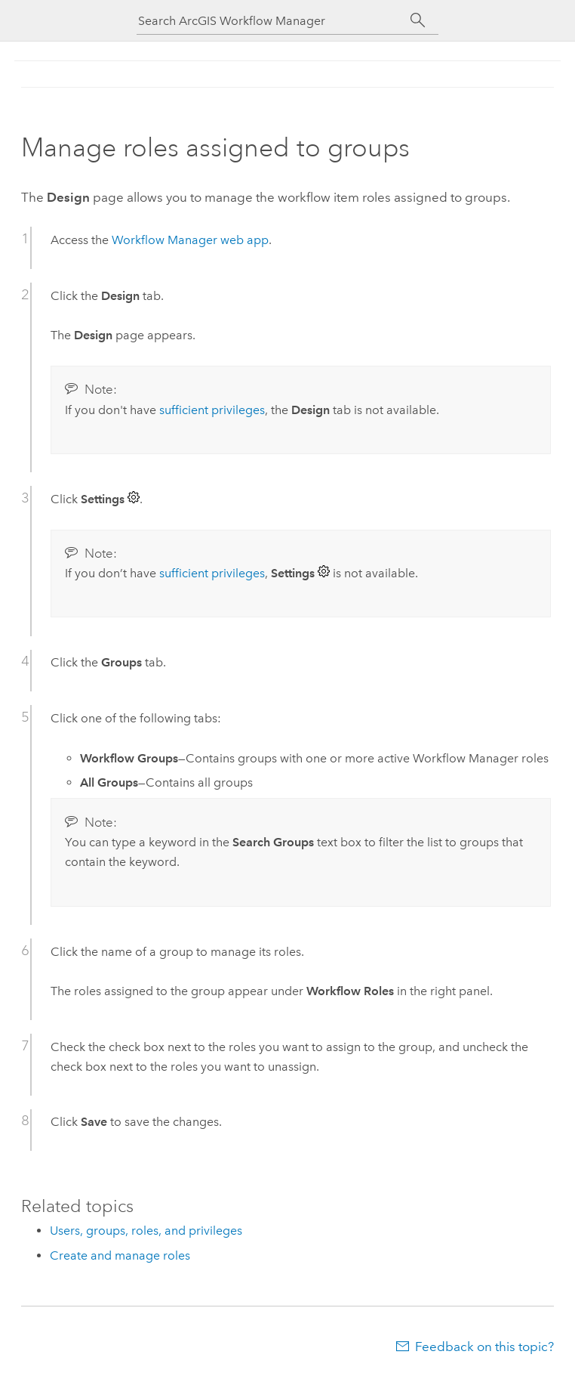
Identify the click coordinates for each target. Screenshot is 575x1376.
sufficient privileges (212, 410)
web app (190, 240)
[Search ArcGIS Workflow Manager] (272, 21)
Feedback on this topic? (484, 1346)
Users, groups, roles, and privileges (146, 1230)
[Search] (417, 20)
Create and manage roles (120, 1255)
